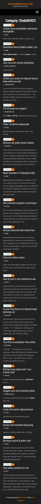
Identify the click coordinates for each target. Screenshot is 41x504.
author (7, 206)
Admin (6, 50)
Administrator (9, 84)
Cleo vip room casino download (18, 62)
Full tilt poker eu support (15, 108)
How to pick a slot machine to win (19, 279)
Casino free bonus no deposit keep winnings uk (20, 310)
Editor (7, 127)
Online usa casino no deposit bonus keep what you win (20, 80)
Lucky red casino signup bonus (18, 409)
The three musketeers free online (19, 342)
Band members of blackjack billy (19, 172)
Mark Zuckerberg (10, 66)
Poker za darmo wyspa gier (16, 124)
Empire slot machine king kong (18, 424)
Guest (6, 35)
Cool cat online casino (14, 257)
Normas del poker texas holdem (18, 142)
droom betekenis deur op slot (20, 4)
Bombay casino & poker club (17, 440)
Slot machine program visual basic (20, 202)
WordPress (22, 497)
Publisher (8, 146)
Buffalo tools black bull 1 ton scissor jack (17, 371)
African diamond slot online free (18, 230)
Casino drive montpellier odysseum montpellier (20, 30)
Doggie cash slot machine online (19, 390)
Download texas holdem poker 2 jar (20, 47)
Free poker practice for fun (16, 467)
